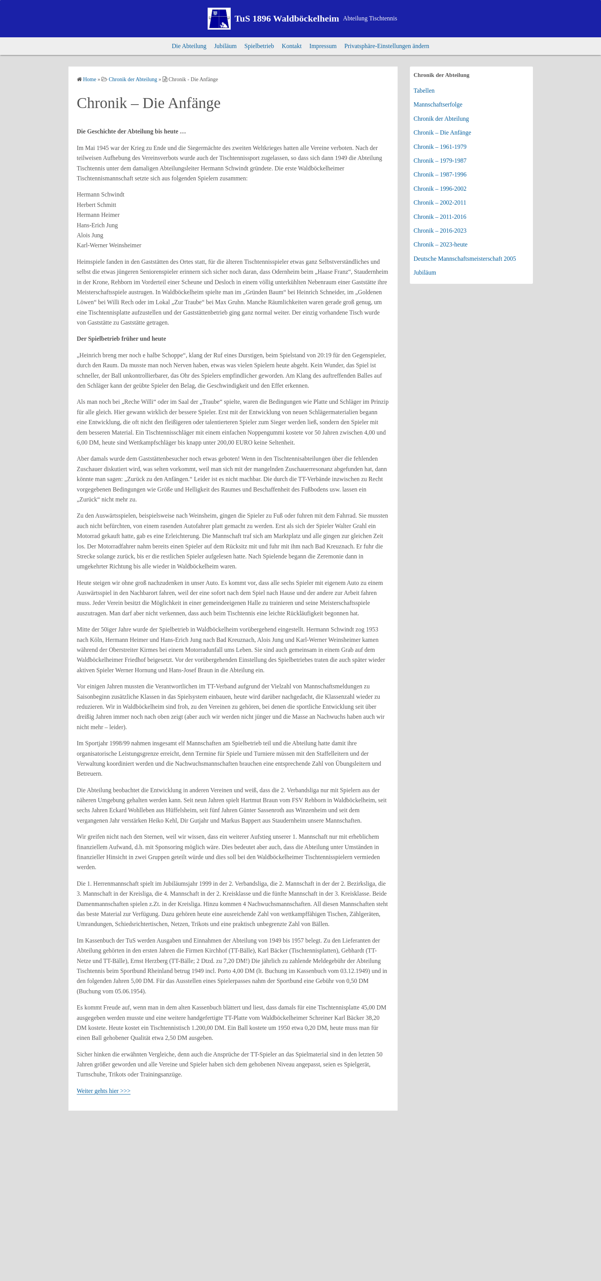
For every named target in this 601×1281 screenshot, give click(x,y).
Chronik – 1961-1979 (440, 146)
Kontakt (292, 46)
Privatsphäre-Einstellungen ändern (387, 46)
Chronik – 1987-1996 (440, 174)
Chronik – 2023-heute (441, 244)
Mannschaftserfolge (438, 104)
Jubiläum (225, 46)
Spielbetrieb (259, 46)
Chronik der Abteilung (441, 118)
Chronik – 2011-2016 (440, 216)
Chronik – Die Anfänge (442, 132)
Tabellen (424, 90)
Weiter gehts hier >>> (104, 1091)
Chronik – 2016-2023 (440, 230)
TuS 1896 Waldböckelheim (287, 18)
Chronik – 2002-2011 (440, 202)
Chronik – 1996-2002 (440, 188)
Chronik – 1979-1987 (440, 160)
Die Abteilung (189, 46)
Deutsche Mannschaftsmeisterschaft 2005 (465, 258)
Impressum (322, 46)
